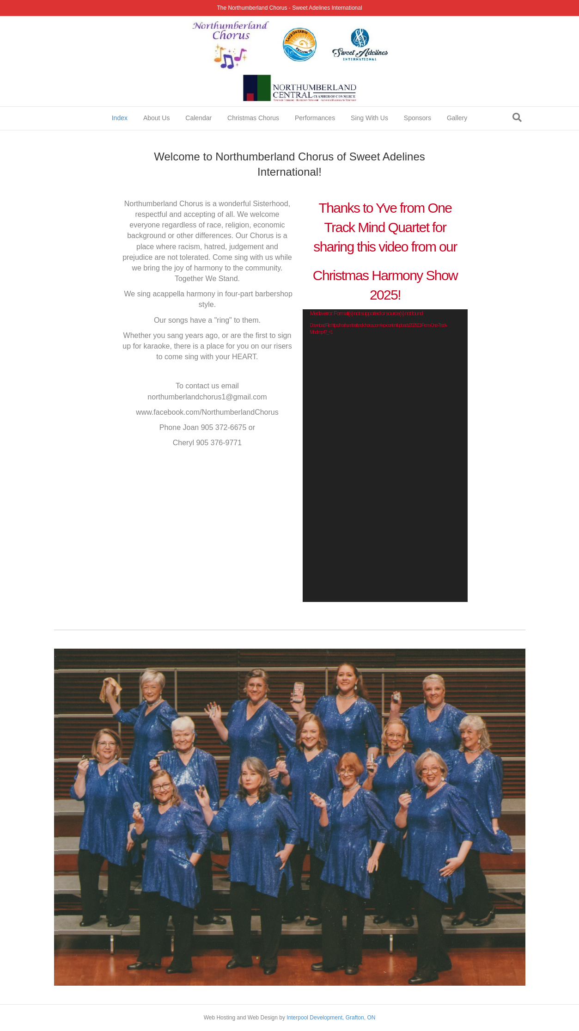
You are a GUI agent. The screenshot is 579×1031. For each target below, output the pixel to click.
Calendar (198, 118)
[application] (385, 455)
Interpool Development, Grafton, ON (330, 1017)
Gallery (457, 118)
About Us (156, 118)
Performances (315, 118)
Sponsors (417, 118)
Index (120, 118)
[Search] (517, 117)
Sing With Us (369, 118)
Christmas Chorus (253, 118)
